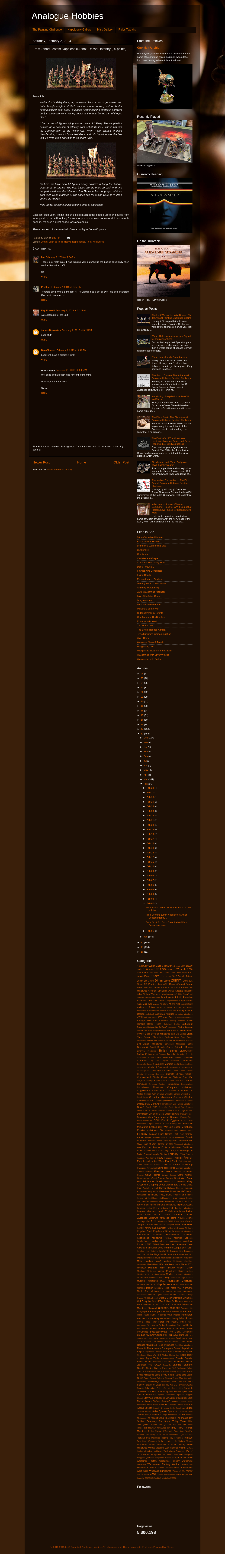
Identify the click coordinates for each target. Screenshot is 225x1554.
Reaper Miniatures (147, 1345)
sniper (152, 1388)
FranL (160, 1158)
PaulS (153, 1315)
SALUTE (167, 1365)
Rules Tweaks (127, 29)
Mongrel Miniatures (184, 1274)
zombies (149, 1478)
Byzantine (180, 1054)
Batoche (181, 1021)
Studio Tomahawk (177, 1408)
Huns (174, 1198)
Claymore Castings (145, 1081)
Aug (146, 756)
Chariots (170, 1074)
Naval (176, 1284)
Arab (178, 1004)
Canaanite (187, 1057)
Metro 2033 (186, 1264)
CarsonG (150, 1064)
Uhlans (161, 1441)
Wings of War (179, 1471)
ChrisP (189, 1074)
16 (142, 719)
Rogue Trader (153, 1358)
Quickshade (181, 1338)
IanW (140, 1204)
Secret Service (150, 1378)
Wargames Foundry (169, 1461)
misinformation (158, 1274)
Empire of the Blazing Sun (168, 1124)
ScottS (171, 1375)
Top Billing (150, 1434)
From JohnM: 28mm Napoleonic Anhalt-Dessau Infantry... (167, 916)
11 (142, 947)
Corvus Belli (158, 1090)
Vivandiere (148, 1451)
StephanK (175, 1401)
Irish (171, 1208)
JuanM (189, 1221)
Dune (176, 1114)
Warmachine (187, 1464)
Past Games (177, 1311)
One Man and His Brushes (151, 617)
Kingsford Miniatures (183, 1231)
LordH (163, 1254)
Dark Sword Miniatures (182, 1104)
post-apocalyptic (158, 1331)
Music (162, 1281)
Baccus (172, 1017)
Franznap (168, 1158)
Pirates (153, 1328)
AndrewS (152, 1000)
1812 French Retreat (182, 976)
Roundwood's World (147, 621)
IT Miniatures (171, 1211)
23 (142, 687)
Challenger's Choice (161, 1070)
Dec (146, 737)
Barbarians (187, 1017)
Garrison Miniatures (184, 1168)
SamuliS (177, 1364)
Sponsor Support (184, 1395)
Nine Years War (173, 1288)
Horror (184, 1195)
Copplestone (143, 1090)
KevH (189, 1224)
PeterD (174, 1322)
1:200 (156, 969)
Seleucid (160, 1378)
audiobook (150, 1014)
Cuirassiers (142, 1100)
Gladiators (187, 1171)
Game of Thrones (162, 1165)
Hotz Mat (148, 1198)
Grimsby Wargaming (148, 587)
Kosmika (178, 1238)
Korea (168, 1238)
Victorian (172, 1444)
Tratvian (141, 1438)
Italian (182, 1211)
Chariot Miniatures (145, 1074)
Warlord (176, 1464)
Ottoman (151, 1308)
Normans (187, 1288)
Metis (177, 1264)
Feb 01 (150, 931)
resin (165, 1351)
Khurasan (161, 1228)
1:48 (144, 972)
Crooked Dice (186, 1094)
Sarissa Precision (162, 1368)
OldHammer (177, 1301)
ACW (171, 990)
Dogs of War (186, 1110)
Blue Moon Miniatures (163, 1040)
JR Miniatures (160, 1221)
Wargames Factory (147, 1461)
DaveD (140, 1107)
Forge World (177, 1150)
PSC (165, 1335)
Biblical (181, 1027)
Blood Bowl (179, 1037)
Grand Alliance (185, 1175)
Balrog (180, 1017)
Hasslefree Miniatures (169, 1191)
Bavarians (142, 1027)
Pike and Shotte (184, 1325)
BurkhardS (142, 1054)
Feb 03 (150, 898)
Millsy (189, 1267)
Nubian (173, 1294)
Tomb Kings (179, 1431)
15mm (155, 976)
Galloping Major (185, 1161)
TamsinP (156, 1414)
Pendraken (186, 1314)
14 (142, 729)
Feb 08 (150, 875)
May (146, 770)
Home (81, 462)
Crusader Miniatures (160, 1097)
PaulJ (146, 1315)
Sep (146, 751)
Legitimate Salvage (168, 1251)
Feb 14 (150, 848)
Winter (189, 1471)
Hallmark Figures (174, 1188)
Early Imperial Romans (166, 1117)
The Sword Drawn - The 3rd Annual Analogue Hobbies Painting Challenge (171, 376)
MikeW (171, 1268)
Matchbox (177, 1261)
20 (142, 701)
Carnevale (141, 1064)
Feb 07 (150, 880)
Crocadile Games (172, 1094)
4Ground (180, 984)
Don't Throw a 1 (145, 566)
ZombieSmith (159, 1478)
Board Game (179, 1040)
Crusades (178, 1097)
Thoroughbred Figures (147, 1424)
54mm (189, 984)
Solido (159, 1388)
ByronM (171, 1054)
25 (142, 678)
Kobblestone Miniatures (149, 1238)
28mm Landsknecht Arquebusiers (169, 357)
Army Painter (153, 1010)
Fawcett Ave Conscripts (149, 570)
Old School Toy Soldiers (159, 1301)
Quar (150, 1338)
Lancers (188, 1238)
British (163, 1050)
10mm (147, 976)
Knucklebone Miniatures (150, 1234)
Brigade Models (183, 1047)
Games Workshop (182, 1164)
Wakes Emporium (176, 1451)
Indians (164, 1208)
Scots (157, 1375)
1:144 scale (148, 969)
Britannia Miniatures (146, 1051)
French (188, 1157)
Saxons (140, 1371)
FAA (161, 1130)
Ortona (177, 1304)
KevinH (140, 1228)
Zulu (167, 1478)
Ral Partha (158, 1342)
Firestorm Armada (154, 1141)
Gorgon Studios (169, 1175)
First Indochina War (182, 1140)
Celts (176, 1064)
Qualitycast (141, 1338)
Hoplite (176, 1195)
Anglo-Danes (172, 1001)
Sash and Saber (184, 1368)
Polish (189, 1328)
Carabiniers (187, 1060)
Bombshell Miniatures (175, 1044)
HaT (183, 1191)
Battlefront (187, 1024)
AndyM (162, 1000)
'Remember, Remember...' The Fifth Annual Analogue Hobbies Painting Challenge (170, 483)
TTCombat (178, 1438)
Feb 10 (150, 866)
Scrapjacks (180, 1375)
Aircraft (173, 994)
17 (142, 715)
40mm (172, 984)
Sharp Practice (179, 1381)
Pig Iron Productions (167, 1325)
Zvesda (172, 1478)
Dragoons (169, 1114)
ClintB (157, 1080)
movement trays (178, 1278)
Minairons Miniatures (146, 1271)
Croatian (160, 1094)
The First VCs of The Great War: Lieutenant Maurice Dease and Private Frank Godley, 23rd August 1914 (172, 441)
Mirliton (148, 1274)
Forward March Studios (149, 579)
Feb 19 (150, 829)
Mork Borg (164, 1277)
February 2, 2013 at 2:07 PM (66, 287)
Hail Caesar (160, 1188)
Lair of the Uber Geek (148, 596)
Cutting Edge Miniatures (164, 1100)
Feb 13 (150, 852)
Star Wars (148, 1398)
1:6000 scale (181, 973)
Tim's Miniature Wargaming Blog (154, 634)
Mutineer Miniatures (146, 1284)
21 (142, 696)
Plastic (161, 1328)
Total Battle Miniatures (167, 1434)
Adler (139, 994)
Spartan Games (173, 1391)
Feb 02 (150, 903)
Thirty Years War (182, 1421)
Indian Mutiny (152, 1208)
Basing (173, 1021)
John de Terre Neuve (60, 241)
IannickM (188, 1201)
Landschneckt (143, 1241)
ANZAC (172, 1004)
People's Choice (145, 1318)
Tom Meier (169, 1431)
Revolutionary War (184, 1351)
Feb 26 (150, 797)
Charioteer (159, 1074)
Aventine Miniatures (183, 1014)
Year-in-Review (170, 1475)
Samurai (188, 1364)
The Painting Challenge (47, 29)
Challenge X (174, 1067)
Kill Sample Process (175, 1228)
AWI (160, 1017)
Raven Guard (178, 1342)
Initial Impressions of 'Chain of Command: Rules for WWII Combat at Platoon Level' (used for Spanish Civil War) (171, 508)
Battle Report (154, 1024)
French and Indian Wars (150, 1161)
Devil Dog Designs (183, 1107)
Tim (168, 1428)
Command (142, 1084)
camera (178, 1057)
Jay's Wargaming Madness (151, 592)
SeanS (189, 1375)
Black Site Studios (178, 1034)
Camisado (142, 554)
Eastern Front (186, 1117)
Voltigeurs (158, 1451)
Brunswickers (186, 1051)
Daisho (189, 1100)
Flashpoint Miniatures (183, 1144)
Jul (145, 761)
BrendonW (142, 1047)
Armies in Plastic (164, 1007)
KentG (182, 1224)
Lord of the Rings (150, 1254)
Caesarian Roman (145, 1057)
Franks (153, 1158)
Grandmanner (143, 1178)
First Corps (168, 1141)
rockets (140, 1358)
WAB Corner (143, 638)
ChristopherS (144, 1077)
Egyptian (175, 1120)
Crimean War (150, 1094)
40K (165, 984)
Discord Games (165, 1110)
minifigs (189, 1271)
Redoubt (141, 1348)
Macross (188, 1254)
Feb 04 (150, 894)
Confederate (173, 1084)
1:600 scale (169, 972)
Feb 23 (150, 811)
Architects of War (146, 1007)
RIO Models (163, 1355)
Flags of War (149, 1144)
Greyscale (142, 1184)
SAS (174, 1368)
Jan (146, 936)
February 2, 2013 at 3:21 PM (77, 330)
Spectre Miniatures (146, 1394)
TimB (173, 1427)
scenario (165, 1371)
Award (154, 1017)
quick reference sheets (164, 1338)
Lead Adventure (178, 1244)
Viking (182, 1447)
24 (142, 683)
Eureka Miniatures (147, 1130)
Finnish (189, 1137)
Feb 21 (150, 820)
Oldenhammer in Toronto (150, 613)
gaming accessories (165, 1168)
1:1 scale (176, 966)
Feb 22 (150, 815)
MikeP (163, 1268)
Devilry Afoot (143, 1110)
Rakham (147, 1342)
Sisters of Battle (153, 1385)
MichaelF (153, 1267)
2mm (185, 981)
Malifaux (151, 1258)
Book (190, 1044)
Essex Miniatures (183, 1127)
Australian (160, 1014)
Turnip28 (188, 1438)
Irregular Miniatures (146, 1211)
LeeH (184, 1248)
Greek (159, 1181)
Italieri (148, 1214)
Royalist (188, 1358)
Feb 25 (150, 801)
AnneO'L (164, 1004)
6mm (139, 987)
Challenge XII (143, 1071)
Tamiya (148, 1415)
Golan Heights (152, 1175)
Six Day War (167, 1385)
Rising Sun (174, 1355)
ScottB (164, 1375)
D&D (177, 1100)
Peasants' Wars (164, 1315)
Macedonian (178, 1254)
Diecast (154, 1110)
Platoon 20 (172, 1328)
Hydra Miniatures (166, 1201)
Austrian (170, 1014)
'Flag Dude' (142, 966)
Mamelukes (166, 1258)
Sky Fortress (179, 1385)
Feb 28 (150, 788)
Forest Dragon (164, 1150)
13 (142, 733)
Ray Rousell (48, 310)
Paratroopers (155, 1311)
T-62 (177, 1411)
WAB (165, 1451)
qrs (191, 1335)
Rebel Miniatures (166, 1345)
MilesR (180, 1267)
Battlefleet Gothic (171, 1024)
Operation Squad (150, 1304)
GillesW (177, 1171)
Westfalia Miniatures (160, 1471)
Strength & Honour (161, 1408)
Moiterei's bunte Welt (148, 608)
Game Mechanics (145, 1165)
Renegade (167, 1348)
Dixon (176, 1110)
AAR (178, 987)
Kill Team (188, 1228)
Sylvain (163, 1411)
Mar (146, 779)
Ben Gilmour (48, 350)
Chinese (180, 1074)
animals (156, 1004)
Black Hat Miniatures (177, 1030)
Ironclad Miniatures (183, 1208)
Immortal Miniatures (166, 1205)
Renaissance (154, 1348)
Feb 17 (150, 838)
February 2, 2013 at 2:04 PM (61, 257)
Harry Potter (153, 1191)
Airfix (180, 994)
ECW (157, 1120)
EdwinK (165, 1120)
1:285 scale (179, 969)
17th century (165, 976)
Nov (146, 742)
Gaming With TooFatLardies (151, 583)
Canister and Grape (147, 558)
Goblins (140, 1175)
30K (190, 981)
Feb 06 (150, 885)
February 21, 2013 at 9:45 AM (71, 370)
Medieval (169, 1264)
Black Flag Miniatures (157, 1030)
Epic (171, 1127)
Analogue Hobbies (68, 16)
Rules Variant (144, 1361)
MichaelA (141, 1268)
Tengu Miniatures (169, 1415)
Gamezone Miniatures (146, 1168)
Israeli (160, 1211)
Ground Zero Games (176, 1185)
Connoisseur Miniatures (150, 1087)
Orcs (170, 1304)
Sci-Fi (190, 1371)
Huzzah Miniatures (150, 1201)
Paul (185, 1311)
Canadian (142, 1060)
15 (142, 724)
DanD (147, 1104)
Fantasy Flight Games (160, 1134)
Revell (171, 1351)
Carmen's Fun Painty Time (151, 562)
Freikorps (177, 1158)
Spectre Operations (166, 1395)
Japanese (142, 1218)
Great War (179, 1178)
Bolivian (189, 1040)
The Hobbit (170, 1418)
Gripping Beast (157, 1184)
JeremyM (153, 1218)
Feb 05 (150, 889)
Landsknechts (157, 1241)
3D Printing (150, 984)
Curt (150, 1100)
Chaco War (142, 1067)
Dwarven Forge (185, 1114)
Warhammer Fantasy (159, 1464)
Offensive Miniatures (182, 1298)
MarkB (140, 1261)
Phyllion (45, 287)
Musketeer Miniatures (180, 1281)
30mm (140, 984)
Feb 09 (150, 871)
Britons (173, 1051)
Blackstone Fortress (163, 1037)
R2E (190, 1338)
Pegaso (176, 1315)
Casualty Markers (164, 1064)
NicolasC (159, 1288)
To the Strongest (156, 1431)
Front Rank (171, 1161)
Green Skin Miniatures (174, 1181)
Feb (146, 784)
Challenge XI (186, 1067)
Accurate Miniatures (157, 991)
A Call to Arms (168, 987)
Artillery (180, 1010)
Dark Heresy (167, 1104)
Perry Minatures (162, 1318)
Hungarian (166, 1198)
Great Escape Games (162, 1178)
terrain (181, 1414)
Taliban (140, 1414)
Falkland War (171, 1130)
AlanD (186, 994)
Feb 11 (150, 861)
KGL (154, 1228)
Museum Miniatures (147, 1281)
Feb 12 (150, 857)
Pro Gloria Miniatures (180, 1332)
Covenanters (171, 1090)
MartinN (167, 1261)
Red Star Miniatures (183, 1345)
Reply (44, 276)
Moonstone (142, 1277)
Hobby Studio (165, 1195)
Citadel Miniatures (162, 1077)
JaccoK (157, 1214)
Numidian (148, 1298)
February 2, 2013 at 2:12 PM (71, 310)
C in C (189, 1054)
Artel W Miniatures (168, 1011)
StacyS (140, 1398)
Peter (154, 1322)
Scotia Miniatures (145, 1375)
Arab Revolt (186, 1004)
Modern (170, 1274)
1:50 (156, 973)
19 (142, 706)
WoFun (140, 1475)
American (166, 997)
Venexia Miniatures (157, 1444)
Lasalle (185, 1241)
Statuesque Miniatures (164, 1398)
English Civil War (158, 1127)
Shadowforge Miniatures (159, 1381)
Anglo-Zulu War (144, 1004)
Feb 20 (150, 825)
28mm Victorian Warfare (150, 537)
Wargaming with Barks (149, 659)
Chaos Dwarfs (186, 1071)
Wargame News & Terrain (150, 642)
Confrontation (186, 1084)
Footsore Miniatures (171, 1147)
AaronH (184, 987)
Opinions (163, 1304)
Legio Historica (151, 1251)
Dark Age (156, 1103)
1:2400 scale (166, 969)
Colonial (188, 1080)
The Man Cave (145, 625)
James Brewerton (51, 330)
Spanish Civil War (146, 1391)
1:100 (183, 966)
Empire (150, 1124)
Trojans (164, 1438)
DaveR (149, 1107)
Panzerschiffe (186, 1308)
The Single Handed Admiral (151, 629)
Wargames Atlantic (163, 1458)
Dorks (161, 1114)
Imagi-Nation (150, 1205)
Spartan (161, 1391)
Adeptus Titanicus (183, 991)
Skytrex (188, 1385)
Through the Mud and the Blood (175, 1424)
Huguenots (157, 1198)
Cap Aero (154, 1061)
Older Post (121, 462)
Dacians (182, 1100)
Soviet (166, 1388)
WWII (153, 1474)
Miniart (181, 1271)
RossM (179, 1358)
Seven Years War (174, 1378)
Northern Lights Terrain (158, 1295)
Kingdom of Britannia (163, 1231)
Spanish (188, 1388)
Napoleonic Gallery (79, 29)
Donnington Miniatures (148, 1114)
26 (142, 673)
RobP (189, 1355)
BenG (165, 1027)
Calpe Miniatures (164, 1057)
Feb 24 (150, 806)
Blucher (150, 1040)
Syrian (171, 1411)
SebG (140, 1378)
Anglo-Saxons (185, 1000)
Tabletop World (185, 1411)
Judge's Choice (144, 1224)
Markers (149, 1261)
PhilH (183, 1321)
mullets (189, 1278)
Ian (43, 257)
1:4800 (150, 973)
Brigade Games (165, 1047)
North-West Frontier (172, 1291)
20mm (159, 980)
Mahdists (142, 1257)
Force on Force (150, 1150)
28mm (44, 241)
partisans (167, 1311)
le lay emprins (144, 600)
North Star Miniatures (148, 1291)
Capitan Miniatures (170, 1061)
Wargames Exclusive (182, 1457)
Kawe (176, 1224)
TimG (180, 1427)
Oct (146, 747)
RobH (183, 1355)
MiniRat (140, 1274)
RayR (189, 1341)
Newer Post (41, 462)
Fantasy (142, 1133)
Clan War (187, 1077)
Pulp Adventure (176, 1335)
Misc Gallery (105, 29)
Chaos (175, 1071)
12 (142, 942)
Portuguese (142, 1332)
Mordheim (153, 1278)
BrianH (153, 1047)
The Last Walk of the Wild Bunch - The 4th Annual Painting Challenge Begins (172, 316)
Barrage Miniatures (147, 1020)
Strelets (148, 1408)
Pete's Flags (143, 1322)
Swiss (155, 1411)
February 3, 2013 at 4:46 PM (71, 350)
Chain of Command (158, 1067)
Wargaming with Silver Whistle (153, 655)
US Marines (179, 1441)
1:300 (189, 969)
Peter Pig (163, 1321)
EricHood (147, 1547)
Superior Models (144, 1411)
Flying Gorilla (144, 575)
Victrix (151, 1447)
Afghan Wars (149, 994)
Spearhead (187, 1391)
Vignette (174, 1448)
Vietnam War (162, 1448)
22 (142, 692)
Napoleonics (78, 241)
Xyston (160, 1475)
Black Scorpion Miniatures (157, 1034)
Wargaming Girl (145, 646)
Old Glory (142, 1301)
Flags (139, 1144)
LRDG (169, 1254)
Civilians (177, 1077)
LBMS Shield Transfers (157, 1244)
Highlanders (152, 1195)
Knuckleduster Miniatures (179, 1234)
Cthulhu (188, 1097)
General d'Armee (145, 1172)
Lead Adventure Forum (149, 604)
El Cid (184, 1120)
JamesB (178, 1214)
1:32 (139, 973)
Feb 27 (150, 792)
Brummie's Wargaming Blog (151, 545)
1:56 (160, 973)
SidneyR (141, 1385)
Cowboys (183, 1090)
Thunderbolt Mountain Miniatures (151, 1428)
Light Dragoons (185, 1251)
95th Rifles (154, 987)
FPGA (182, 1154)
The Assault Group (155, 1418)
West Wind (142, 1471)
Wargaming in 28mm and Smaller (154, 650)
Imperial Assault (184, 1205)
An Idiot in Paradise (181, 997)
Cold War (179, 1081)
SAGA (157, 1364)
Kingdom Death (144, 1231)
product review (145, 1335)
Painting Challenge (168, 1307)
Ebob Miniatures (144, 1120)
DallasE (140, 1104)
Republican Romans (153, 1352)
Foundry (173, 1153)
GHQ (169, 1171)
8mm (146, 987)
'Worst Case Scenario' (160, 966)
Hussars (181, 1198)
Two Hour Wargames (147, 1441)
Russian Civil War (162, 1361)
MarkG (158, 1261)
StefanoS (166, 1401)
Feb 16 (150, 843)
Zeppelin (140, 1478)
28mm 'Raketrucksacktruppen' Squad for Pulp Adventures (171, 337)
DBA (155, 1107)
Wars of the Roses (183, 1467)
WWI (146, 1474)
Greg (189, 1181)
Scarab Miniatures (152, 1371)
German (159, 1171)
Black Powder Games (148, 541)
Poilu (182, 1328)
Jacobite (167, 1214)
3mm (160, 984)
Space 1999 (177, 1388)
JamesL (189, 1214)
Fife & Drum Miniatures (172, 1137)
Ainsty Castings (163, 994)
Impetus (141, 1208)
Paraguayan (142, 1311)
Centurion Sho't (185, 1064)
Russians (179, 1361)
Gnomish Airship (148, 47)
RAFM (140, 1342)
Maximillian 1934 (155, 1264)
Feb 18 (150, 834)
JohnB (149, 1221)
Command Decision (157, 1084)
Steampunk (181, 1398)
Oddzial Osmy (165, 1298)
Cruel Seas (142, 1097)
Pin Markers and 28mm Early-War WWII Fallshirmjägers (169, 463)
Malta (157, 1258)
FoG (139, 1147)
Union (169, 1441)
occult (155, 1298)
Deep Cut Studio (166, 1107)
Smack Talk (143, 1388)
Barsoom (163, 1020)
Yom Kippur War (184, 1474)
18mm (140, 981)
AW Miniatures (144, 1017)
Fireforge (141, 1140)
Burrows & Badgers (157, 1054)
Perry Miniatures (95, 241)
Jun (146, 765)
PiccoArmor (152, 1325)
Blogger (171, 1547)
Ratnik (168, 1341)
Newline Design (145, 1288)
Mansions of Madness (181, 1258)
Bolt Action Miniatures (149, 1044)
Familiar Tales (185, 1130)
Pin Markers (142, 1328)
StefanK (156, 1401)
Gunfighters (148, 1188)
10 (142, 951)
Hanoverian (142, 1191)
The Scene (164, 1421)
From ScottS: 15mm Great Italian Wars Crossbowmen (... (166, 923)
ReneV (177, 1348)
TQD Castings (185, 1434)
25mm (167, 981)
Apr (146, 774)
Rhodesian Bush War (146, 1355)
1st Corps (149, 981)
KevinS (148, 1228)
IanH (180, 1201)
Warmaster (143, 1467)
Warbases (179, 1454)
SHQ (190, 1381)
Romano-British (167, 1358)
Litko (139, 1254)
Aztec (165, 1017)
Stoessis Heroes (176, 1405)
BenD (158, 1027)
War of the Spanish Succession (158, 1454)
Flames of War (165, 1144)
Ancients (141, 1000)
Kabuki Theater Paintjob (162, 1225)
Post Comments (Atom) (59, 469)
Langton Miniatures (173, 1241)
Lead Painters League (169, 1247)
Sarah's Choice (145, 1368)
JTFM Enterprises (176, 1221)
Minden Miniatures (167, 1271)
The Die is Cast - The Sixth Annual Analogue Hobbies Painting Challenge (171, 418)
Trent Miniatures (153, 1438)
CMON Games (168, 1081)
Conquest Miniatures (179, 1087)
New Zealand (186, 1284)
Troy (171, 1438)
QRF (187, 1335)
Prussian (158, 1335)
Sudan (189, 1408)
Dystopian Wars (145, 1117)
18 (142, 710)
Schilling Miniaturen (177, 1371)
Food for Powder (151, 1147)
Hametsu (188, 1188)
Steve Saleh (152, 1405)
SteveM (163, 1404)
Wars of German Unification (161, 1468)
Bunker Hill (143, 550)
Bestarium (172, 1027)
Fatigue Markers (152, 1137)
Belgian (151, 1027)
